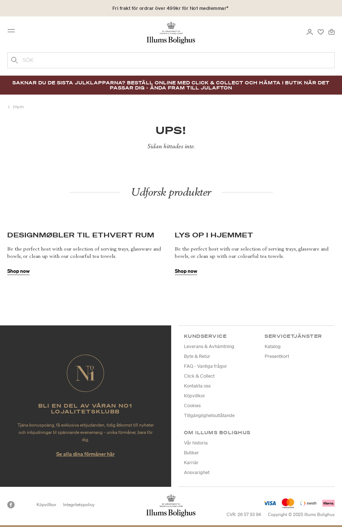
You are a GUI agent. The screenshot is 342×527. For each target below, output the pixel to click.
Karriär (191, 462)
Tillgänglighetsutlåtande (209, 415)
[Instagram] (24, 504)
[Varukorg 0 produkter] (331, 31)
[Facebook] (11, 504)
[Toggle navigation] (13, 32)
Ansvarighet (197, 472)
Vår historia (196, 443)
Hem (18, 107)
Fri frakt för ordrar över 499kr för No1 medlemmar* (170, 8)
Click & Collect (199, 376)
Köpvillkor (194, 396)
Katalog (273, 346)
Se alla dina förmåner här (85, 453)
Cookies (192, 405)
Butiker (191, 453)
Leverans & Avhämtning (209, 346)
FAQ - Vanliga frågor (205, 366)
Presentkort (277, 356)
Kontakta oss (197, 386)
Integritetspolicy (79, 504)
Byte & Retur (197, 356)
